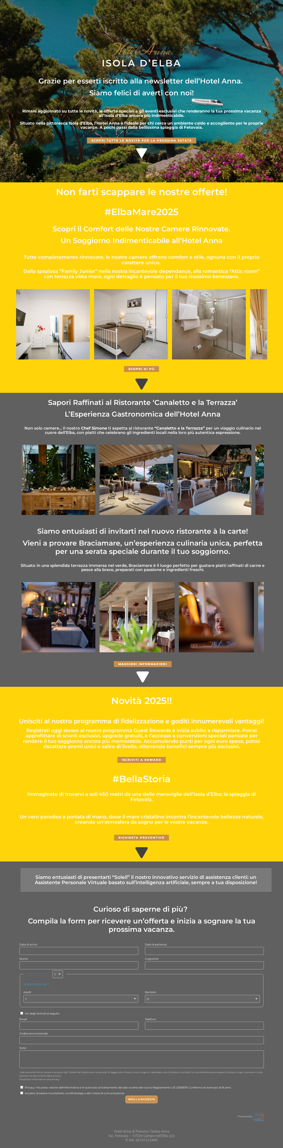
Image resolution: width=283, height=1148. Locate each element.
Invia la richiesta (141, 1099)
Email (23, 1019)
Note (22, 1048)
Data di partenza (156, 944)
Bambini (150, 992)
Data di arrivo (28, 944)
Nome (23, 958)
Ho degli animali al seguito (40, 1013)
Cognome (151, 958)
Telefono (150, 1019)
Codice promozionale (33, 1033)
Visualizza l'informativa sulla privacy (39, 1079)
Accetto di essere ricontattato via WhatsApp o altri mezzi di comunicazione (72, 1093)
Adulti (27, 992)
